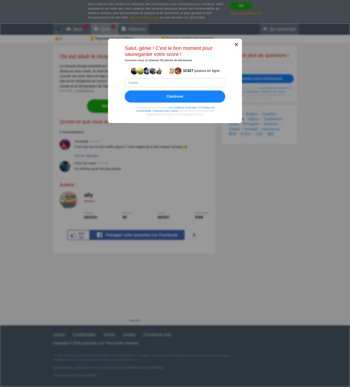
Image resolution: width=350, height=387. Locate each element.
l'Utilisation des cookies (165, 110)
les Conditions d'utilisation (183, 107)
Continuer (175, 96)
